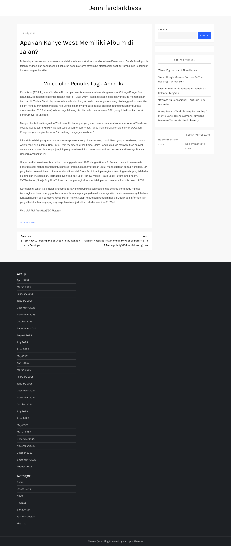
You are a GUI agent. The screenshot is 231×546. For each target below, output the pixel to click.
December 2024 (26, 390)
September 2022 (26, 459)
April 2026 (23, 280)
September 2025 (26, 328)
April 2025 (23, 362)
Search (162, 29)
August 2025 (24, 335)
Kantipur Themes (133, 541)
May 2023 (22, 425)
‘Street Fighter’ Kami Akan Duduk (177, 70)
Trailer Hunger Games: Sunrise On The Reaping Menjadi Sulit (180, 79)
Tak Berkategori (26, 516)
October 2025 (24, 321)
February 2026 (25, 293)
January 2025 (25, 383)
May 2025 (22, 356)
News (20, 495)
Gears (20, 481)
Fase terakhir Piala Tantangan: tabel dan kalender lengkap (182, 90)
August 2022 (24, 466)
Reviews (21, 502)
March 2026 (24, 286)
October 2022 (24, 452)
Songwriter (23, 509)
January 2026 (25, 300)
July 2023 (22, 411)
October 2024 (24, 404)
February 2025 (25, 376)
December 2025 (26, 307)
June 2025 (23, 349)
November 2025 (26, 314)
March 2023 (24, 432)
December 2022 (26, 438)
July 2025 (22, 342)
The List (21, 523)
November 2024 (26, 397)
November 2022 (26, 445)
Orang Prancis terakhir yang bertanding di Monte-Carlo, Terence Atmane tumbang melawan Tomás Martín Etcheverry (183, 116)
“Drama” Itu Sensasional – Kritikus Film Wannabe (181, 102)
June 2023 (23, 418)
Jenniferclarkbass (116, 8)
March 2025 (24, 369)
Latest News (28, 222)
